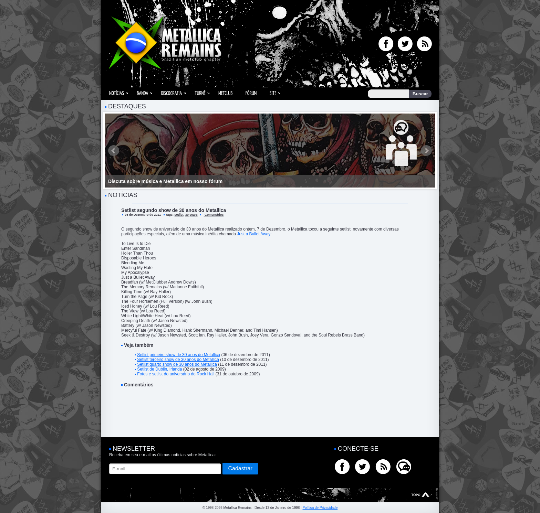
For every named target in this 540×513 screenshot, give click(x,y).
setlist (179, 214)
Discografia (171, 93)
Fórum (251, 93)
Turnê (200, 93)
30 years (191, 214)
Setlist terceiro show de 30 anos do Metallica (178, 359)
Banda (142, 93)
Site (273, 93)
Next (426, 150)
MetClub (225, 93)
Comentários (214, 214)
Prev (113, 150)
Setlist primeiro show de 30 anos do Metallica (178, 354)
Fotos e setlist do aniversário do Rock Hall (175, 374)
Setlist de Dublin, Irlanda (159, 369)
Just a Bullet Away (253, 234)
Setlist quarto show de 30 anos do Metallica (177, 364)
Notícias (116, 93)
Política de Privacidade (320, 508)
